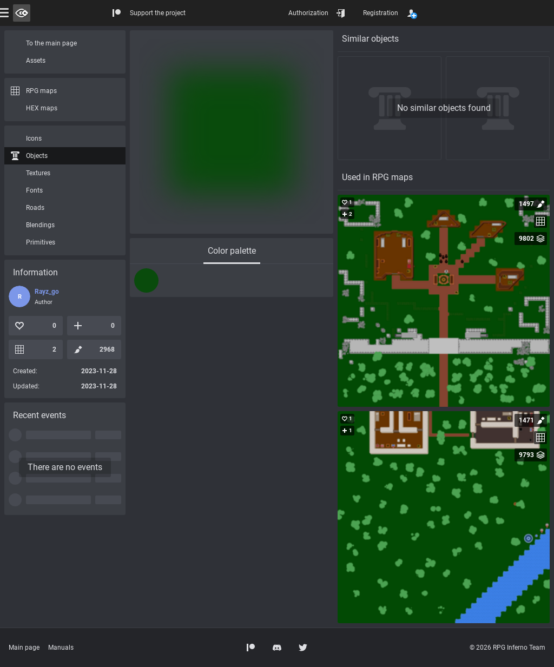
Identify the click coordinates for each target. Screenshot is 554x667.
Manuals (61, 647)
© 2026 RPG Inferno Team (507, 647)
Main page (24, 647)
